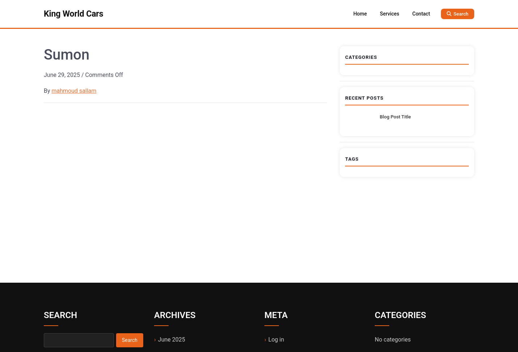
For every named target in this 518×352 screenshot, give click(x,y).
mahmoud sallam (74, 90)
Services (389, 14)
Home (360, 14)
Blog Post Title (395, 116)
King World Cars (73, 14)
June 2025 (171, 339)
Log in (276, 339)
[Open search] (457, 14)
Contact (421, 14)
